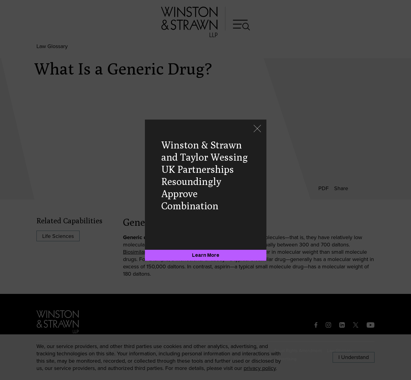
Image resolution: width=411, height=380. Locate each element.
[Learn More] (205, 255)
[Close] (257, 129)
